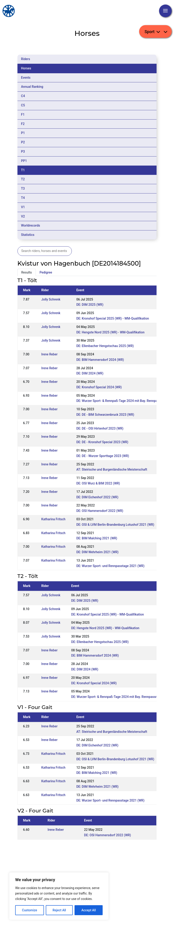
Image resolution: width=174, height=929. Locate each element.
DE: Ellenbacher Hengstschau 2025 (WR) (105, 346)
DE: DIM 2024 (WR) (89, 373)
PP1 (24, 161)
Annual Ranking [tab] (32, 86)
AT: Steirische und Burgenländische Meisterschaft (111, 469)
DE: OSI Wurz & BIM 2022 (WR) (98, 483)
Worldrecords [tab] (30, 225)
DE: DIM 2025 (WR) (89, 304)
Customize (29, 910)
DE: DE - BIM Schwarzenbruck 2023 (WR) (105, 414)
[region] (59, 896)
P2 (23, 142)
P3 (23, 151)
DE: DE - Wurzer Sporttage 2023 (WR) (102, 456)
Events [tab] (26, 77)
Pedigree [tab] (46, 272)
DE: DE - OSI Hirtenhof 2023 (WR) (99, 428)
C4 (23, 96)
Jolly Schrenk (50, 299)
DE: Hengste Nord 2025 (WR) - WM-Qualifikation (110, 332)
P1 (23, 133)
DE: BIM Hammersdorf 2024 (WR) (100, 360)
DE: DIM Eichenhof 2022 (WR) (97, 497)
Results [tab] (26, 272)
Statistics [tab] (27, 235)
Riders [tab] (25, 59)
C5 (23, 105)
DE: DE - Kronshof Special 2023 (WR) (102, 442)
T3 (23, 188)
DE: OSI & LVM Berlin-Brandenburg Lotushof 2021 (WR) (115, 524)
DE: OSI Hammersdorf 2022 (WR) (99, 511)
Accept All (88, 910)
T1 (23, 170)
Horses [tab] (26, 68)
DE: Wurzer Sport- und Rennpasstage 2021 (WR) (110, 566)
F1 (23, 114)
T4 (23, 198)
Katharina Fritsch (53, 519)
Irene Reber (49, 354)
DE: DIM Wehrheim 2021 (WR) (97, 552)
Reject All (59, 910)
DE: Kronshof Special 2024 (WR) (99, 387)
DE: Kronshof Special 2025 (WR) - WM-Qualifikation (112, 318)
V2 (23, 216)
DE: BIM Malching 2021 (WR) (96, 538)
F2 (23, 124)
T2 (23, 179)
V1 (23, 207)
